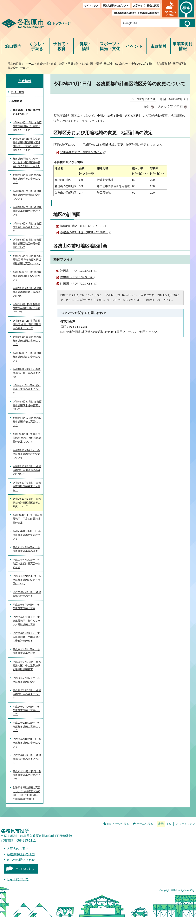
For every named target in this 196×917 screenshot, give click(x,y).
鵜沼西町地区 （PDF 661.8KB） (83, 226)
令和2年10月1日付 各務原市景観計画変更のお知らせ (27, 486)
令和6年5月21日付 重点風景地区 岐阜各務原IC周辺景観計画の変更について (27, 259)
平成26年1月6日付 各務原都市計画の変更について (27, 694)
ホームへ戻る (145, 823)
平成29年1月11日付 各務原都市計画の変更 (26, 651)
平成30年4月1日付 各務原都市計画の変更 (27, 594)
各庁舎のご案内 (18, 848)
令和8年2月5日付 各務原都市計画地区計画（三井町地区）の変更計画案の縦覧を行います (26, 144)
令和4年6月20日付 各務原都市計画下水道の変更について (27, 405)
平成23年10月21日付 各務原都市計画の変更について (27, 743)
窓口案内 (13, 46)
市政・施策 (58, 63)
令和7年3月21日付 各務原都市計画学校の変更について (27, 178)
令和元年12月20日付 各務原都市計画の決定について (27, 535)
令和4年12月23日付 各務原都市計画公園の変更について (27, 373)
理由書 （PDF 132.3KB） (78, 277)
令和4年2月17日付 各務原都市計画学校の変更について (27, 421)
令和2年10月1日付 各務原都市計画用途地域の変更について (27, 470)
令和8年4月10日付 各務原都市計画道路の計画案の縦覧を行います (27, 126)
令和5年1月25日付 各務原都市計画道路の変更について (27, 357)
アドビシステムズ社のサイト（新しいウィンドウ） (91, 299)
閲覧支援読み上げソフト (115, 5)
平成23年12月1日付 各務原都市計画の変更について (26, 726)
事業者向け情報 (183, 46)
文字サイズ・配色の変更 (146, 5)
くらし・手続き (37, 46)
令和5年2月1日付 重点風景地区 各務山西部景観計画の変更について (27, 324)
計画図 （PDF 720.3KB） (78, 283)
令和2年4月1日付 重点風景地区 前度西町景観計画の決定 (27, 519)
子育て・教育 (61, 46)
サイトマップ (91, 5)
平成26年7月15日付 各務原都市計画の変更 (26, 680)
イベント (134, 46)
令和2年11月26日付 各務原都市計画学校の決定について (26, 454)
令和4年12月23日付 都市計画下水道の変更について (27, 389)
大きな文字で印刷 (170, 106)
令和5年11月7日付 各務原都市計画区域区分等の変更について (27, 292)
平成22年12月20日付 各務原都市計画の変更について (27, 775)
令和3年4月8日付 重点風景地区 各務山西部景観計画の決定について (27, 438)
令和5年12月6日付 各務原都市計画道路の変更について (27, 276)
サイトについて (18, 879)
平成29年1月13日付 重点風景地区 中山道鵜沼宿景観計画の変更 (26, 637)
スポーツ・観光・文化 (110, 46)
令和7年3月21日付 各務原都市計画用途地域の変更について (27, 195)
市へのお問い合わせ (21, 860)
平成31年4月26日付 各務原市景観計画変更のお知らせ (26, 563)
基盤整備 (73, 63)
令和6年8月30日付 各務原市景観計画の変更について (27, 227)
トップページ (61, 23)
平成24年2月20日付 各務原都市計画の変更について (26, 710)
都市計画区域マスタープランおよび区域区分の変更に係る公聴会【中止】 (26, 162)
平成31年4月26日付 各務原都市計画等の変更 (26, 549)
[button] (170, 8)
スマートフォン (185, 823)
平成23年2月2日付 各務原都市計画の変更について (27, 759)
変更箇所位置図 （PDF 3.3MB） (83, 152)
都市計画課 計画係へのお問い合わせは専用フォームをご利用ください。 (113, 331)
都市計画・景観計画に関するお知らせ (105, 63)
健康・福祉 (86, 46)
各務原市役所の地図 (21, 854)
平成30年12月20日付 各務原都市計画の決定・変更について (27, 579)
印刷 (146, 106)
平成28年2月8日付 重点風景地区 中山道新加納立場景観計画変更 (27, 665)
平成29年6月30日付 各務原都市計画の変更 (26, 606)
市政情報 (158, 46)
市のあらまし (25, 868)
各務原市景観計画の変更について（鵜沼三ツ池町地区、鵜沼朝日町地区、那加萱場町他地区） (26, 793)
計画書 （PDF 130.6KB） (78, 270)
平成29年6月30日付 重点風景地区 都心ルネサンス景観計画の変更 (26, 621)
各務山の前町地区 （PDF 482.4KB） (85, 232)
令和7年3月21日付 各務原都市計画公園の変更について (27, 211)
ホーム (30, 63)
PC (169, 823)
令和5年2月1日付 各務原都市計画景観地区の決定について (26, 308)
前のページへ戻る (118, 823)
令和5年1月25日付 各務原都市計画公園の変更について (27, 340)
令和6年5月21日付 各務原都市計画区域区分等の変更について (27, 243)
